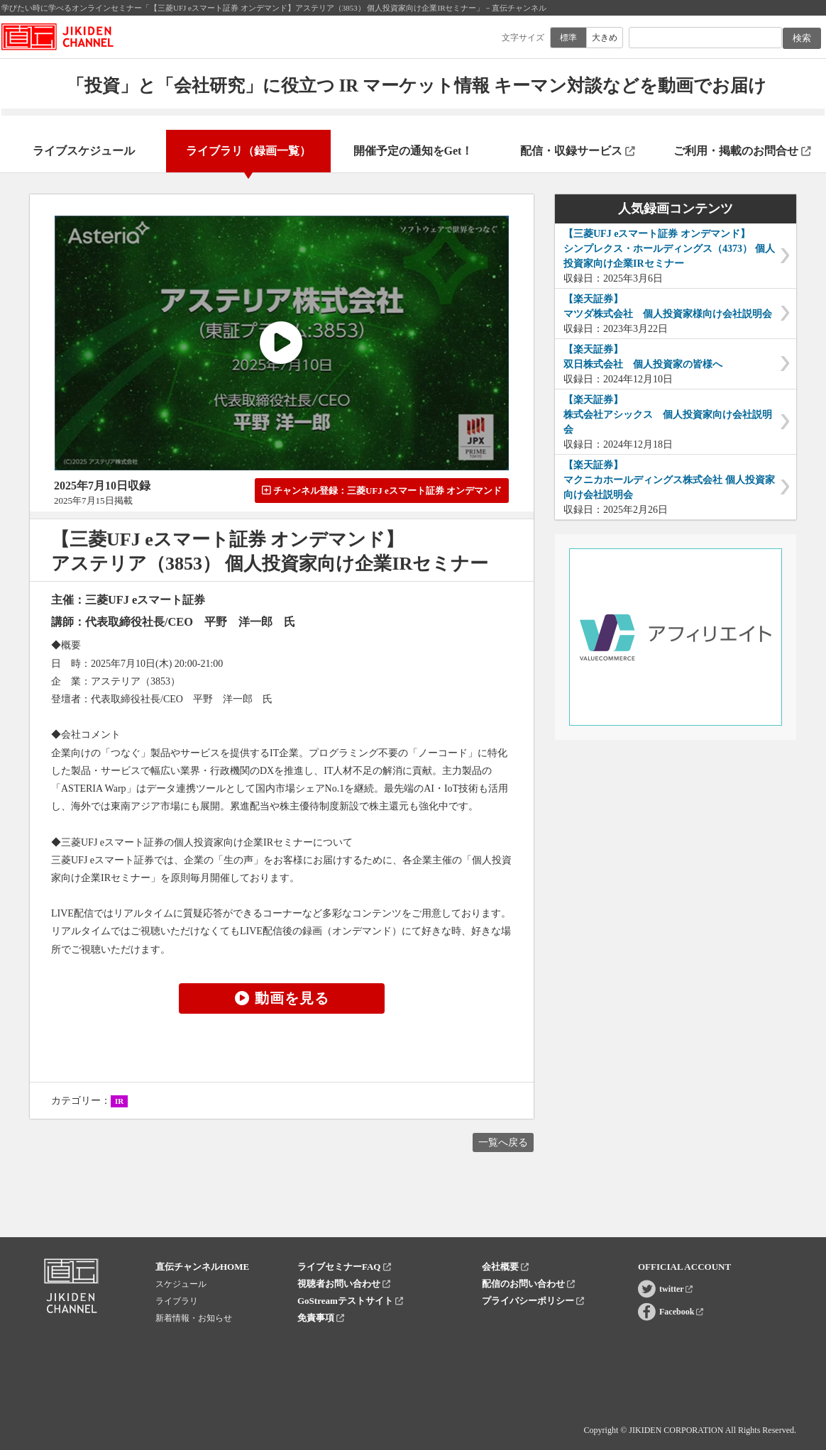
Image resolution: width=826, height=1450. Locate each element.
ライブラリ (176, 1301)
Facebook (681, 1312)
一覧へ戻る (503, 1142)
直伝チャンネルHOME (202, 1266)
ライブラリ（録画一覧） (248, 151)
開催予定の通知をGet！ (413, 151)
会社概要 (505, 1266)
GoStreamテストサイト (350, 1300)
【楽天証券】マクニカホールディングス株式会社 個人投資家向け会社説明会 (669, 480)
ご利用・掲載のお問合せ (742, 151)
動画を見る (282, 998)
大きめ (604, 38)
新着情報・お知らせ (193, 1318)
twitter (676, 1289)
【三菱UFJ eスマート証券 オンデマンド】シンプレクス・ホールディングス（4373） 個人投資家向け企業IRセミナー (669, 248)
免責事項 (320, 1317)
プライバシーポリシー (533, 1300)
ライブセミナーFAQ (344, 1266)
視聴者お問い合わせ (343, 1283)
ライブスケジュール (84, 151)
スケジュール (180, 1284)
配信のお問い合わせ (528, 1283)
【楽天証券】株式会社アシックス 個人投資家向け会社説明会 (667, 414)
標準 (568, 38)
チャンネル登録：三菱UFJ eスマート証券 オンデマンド (382, 490)
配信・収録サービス (577, 151)
